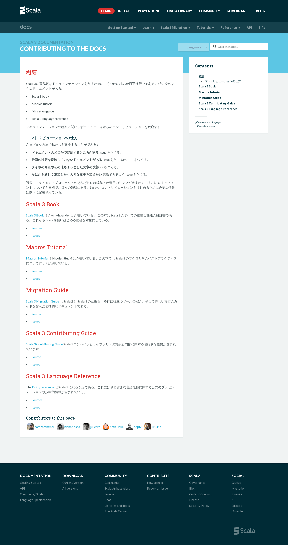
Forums (109, 494)
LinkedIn (237, 511)
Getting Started (120, 27)
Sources (37, 228)
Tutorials (204, 27)
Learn (106, 11)
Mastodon (238, 488)
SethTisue (117, 427)
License (194, 500)
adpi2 (138, 427)
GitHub (236, 482)
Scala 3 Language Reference (218, 109)
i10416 (157, 427)
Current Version (73, 482)
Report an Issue (157, 488)
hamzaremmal (44, 427)
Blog (260, 11)
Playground (149, 11)
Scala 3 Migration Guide (42, 301)
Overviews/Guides (32, 494)
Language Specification (35, 500)
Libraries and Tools (117, 505)
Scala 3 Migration (174, 27)
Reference (228, 27)
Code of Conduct (200, 494)
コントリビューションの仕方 (222, 81)
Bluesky (237, 494)
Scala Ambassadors (117, 488)
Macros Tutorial (37, 258)
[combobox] (239, 46)
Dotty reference (43, 387)
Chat (108, 500)
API (249, 27)
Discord (237, 505)
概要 (201, 76)
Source (36, 314)
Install (124, 11)
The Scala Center (116, 511)
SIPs (262, 27)
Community (209, 11)
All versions (70, 488)
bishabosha (72, 427)
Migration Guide (210, 97)
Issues (36, 235)
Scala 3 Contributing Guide (44, 344)
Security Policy (199, 505)
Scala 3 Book (35, 215)
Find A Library (179, 11)
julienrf (95, 427)
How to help (155, 482)
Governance (238, 11)
